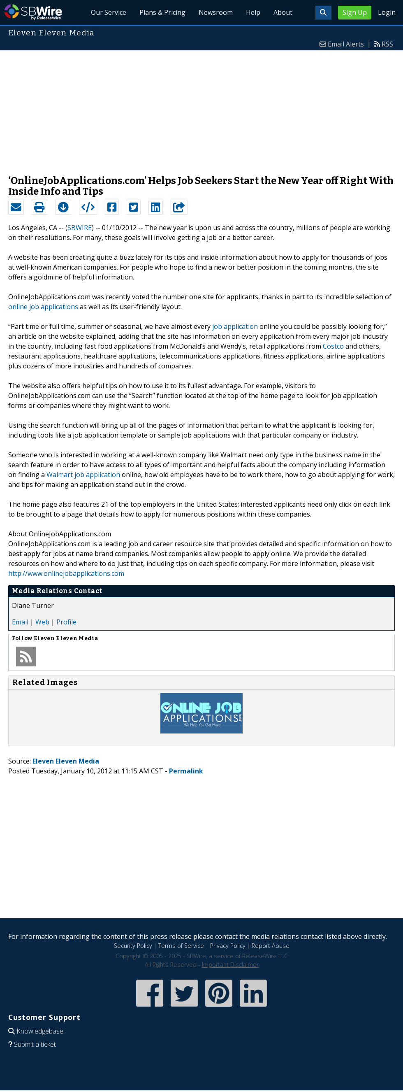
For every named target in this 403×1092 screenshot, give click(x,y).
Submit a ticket (35, 1044)
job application (235, 326)
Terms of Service (181, 946)
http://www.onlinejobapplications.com (66, 573)
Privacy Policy (228, 946)
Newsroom (216, 12)
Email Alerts (346, 44)
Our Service (109, 12)
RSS (387, 44)
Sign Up (355, 12)
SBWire (33, 12)
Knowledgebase (39, 1031)
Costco (333, 346)
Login (387, 12)
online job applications (43, 306)
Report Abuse (271, 946)
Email (20, 621)
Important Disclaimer (230, 965)
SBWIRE (79, 227)
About (282, 12)
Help (253, 12)
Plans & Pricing (162, 12)
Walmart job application (83, 474)
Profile (66, 621)
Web (42, 621)
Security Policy (133, 946)
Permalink (186, 770)
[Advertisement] (201, 108)
